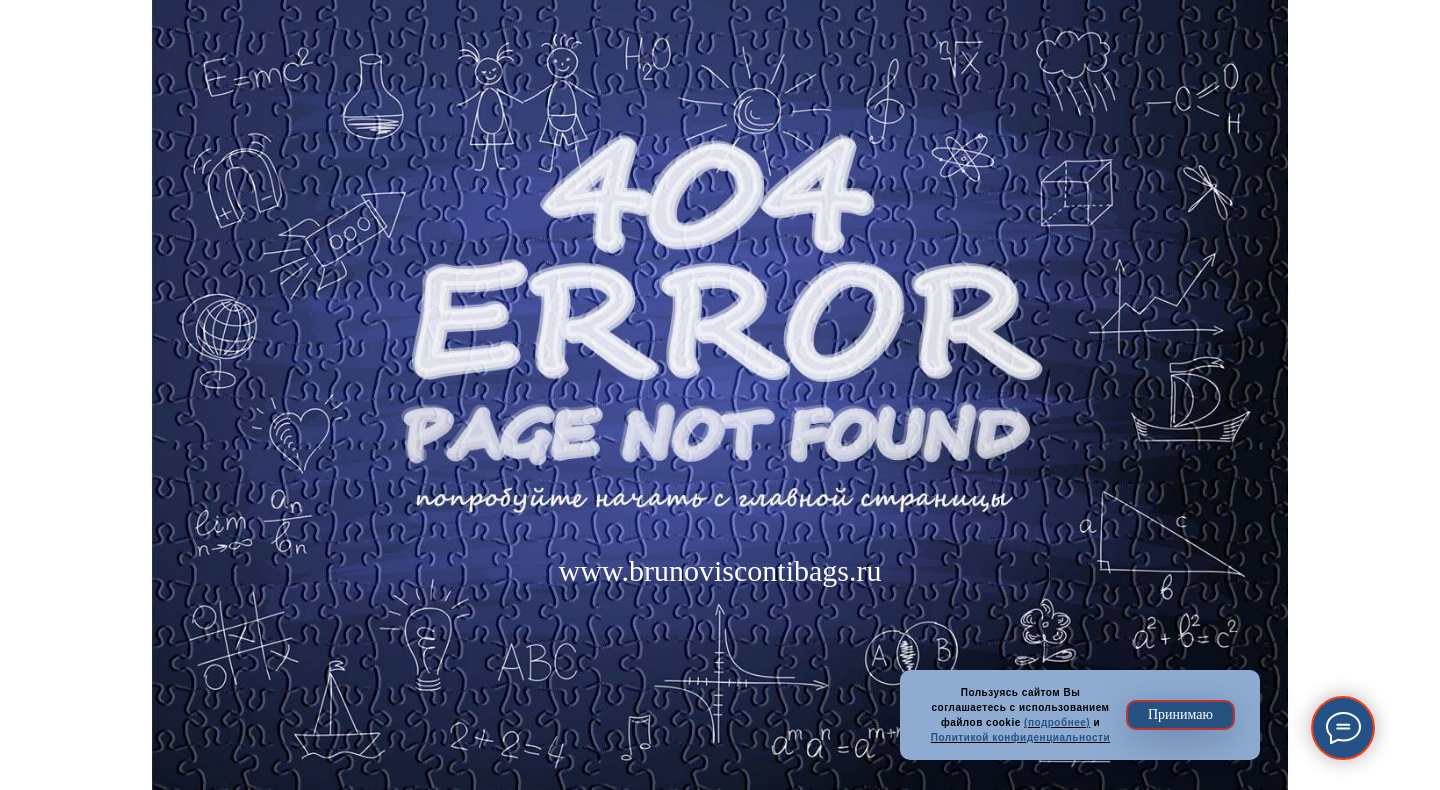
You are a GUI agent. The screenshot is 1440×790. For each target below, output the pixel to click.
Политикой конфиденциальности (1020, 737)
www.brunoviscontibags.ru (719, 570)
